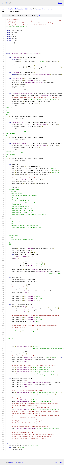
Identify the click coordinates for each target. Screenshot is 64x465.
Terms (21, 462)
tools (38, 9)
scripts (49, 9)
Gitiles (11, 462)
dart (3, 9)
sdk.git (9, 9)
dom (43, 9)
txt (56, 462)
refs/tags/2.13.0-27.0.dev (23, 9)
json (60, 462)
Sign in (60, 3)
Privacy (16, 462)
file (39, 16)
